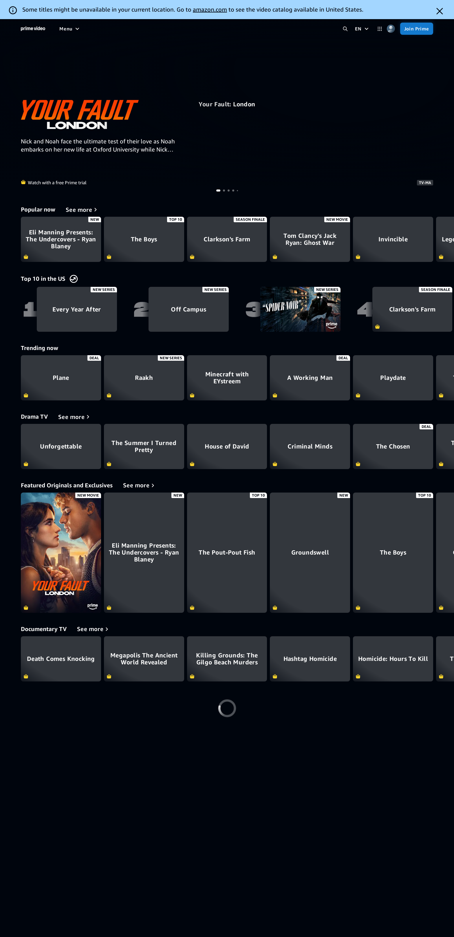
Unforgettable (61, 446)
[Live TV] (218, 29)
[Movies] (119, 29)
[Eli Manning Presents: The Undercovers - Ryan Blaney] (144, 553)
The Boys (144, 239)
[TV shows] (146, 29)
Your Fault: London (227, 104)
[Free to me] (90, 29)
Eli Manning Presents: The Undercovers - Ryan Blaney (61, 239)
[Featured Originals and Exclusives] (139, 485)
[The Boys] (393, 553)
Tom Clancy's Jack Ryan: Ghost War (310, 239)
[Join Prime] (416, 29)
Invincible (393, 239)
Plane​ (61, 377)
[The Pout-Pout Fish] (227, 553)
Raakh (144, 377)
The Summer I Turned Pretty (144, 446)
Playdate (393, 377)
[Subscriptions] (256, 29)
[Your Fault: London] (61, 553)
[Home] (33, 28)
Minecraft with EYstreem (227, 377)
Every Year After (77, 309)
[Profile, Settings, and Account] (391, 28)
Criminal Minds (310, 446)
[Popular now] (82, 209)
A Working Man (310, 377)
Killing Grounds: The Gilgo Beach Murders (227, 658)
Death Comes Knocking (61, 658)
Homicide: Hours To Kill (393, 658)
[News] (195, 29)
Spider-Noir (300, 309)
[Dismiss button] (440, 11)
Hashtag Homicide (310, 658)
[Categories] (379, 28)
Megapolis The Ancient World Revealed (144, 658)
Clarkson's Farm (227, 239)
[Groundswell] (310, 553)
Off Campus (189, 309)
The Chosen (393, 446)
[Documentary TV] (93, 629)
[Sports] (173, 29)
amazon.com (210, 9)
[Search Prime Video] (345, 28)
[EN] (362, 29)
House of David (227, 446)
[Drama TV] (74, 416)
